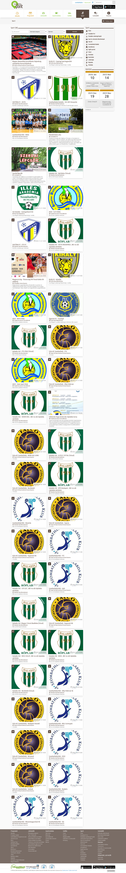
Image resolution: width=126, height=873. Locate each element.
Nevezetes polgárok (33, 833)
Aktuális (13, 833)
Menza (47, 842)
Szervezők (100, 857)
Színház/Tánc (14, 842)
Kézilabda (82, 852)
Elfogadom (111, 870)
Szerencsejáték (101, 840)
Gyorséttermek (49, 836)
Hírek (81, 833)
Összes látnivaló (32, 851)
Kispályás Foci (84, 835)
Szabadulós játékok (103, 838)
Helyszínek (100, 859)
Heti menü (48, 833)
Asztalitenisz (83, 847)
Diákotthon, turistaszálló (69, 838)
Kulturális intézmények (103, 833)
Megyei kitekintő (15, 861)
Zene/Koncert (14, 838)
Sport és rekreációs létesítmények (85, 841)
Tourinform (101, 846)
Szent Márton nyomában (34, 838)
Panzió (65, 835)
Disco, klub (100, 836)
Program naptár (15, 835)
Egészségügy (101, 849)
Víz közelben (31, 849)
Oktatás (100, 853)
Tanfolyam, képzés (15, 852)
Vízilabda (82, 860)
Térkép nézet (108, 21)
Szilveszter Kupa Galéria (86, 838)
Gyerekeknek (14, 845)
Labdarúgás (83, 856)
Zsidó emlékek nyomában (34, 840)
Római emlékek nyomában (35, 836)
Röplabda (82, 858)
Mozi (12, 840)
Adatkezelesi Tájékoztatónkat (69, 870)
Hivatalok (100, 851)
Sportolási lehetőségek (103, 835)
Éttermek (48, 835)
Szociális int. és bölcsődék (104, 848)
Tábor (12, 854)
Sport (13, 21)
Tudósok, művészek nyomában (36, 842)
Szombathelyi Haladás (86, 845)
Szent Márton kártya (103, 844)
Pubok (47, 840)
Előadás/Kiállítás (15, 844)
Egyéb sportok (84, 849)
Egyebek (13, 858)
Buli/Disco (13, 849)
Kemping (65, 840)
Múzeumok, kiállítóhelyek (34, 845)
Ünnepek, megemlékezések (17, 860)
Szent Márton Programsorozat (18, 836)
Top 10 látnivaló (32, 835)
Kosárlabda (83, 854)
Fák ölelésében (32, 847)
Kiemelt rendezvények (16, 851)
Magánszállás (66, 836)
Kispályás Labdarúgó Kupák (87, 836)
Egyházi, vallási (14, 856)
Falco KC (82, 844)
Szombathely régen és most (35, 844)
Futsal (82, 851)
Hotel (64, 833)
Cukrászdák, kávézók (51, 838)
